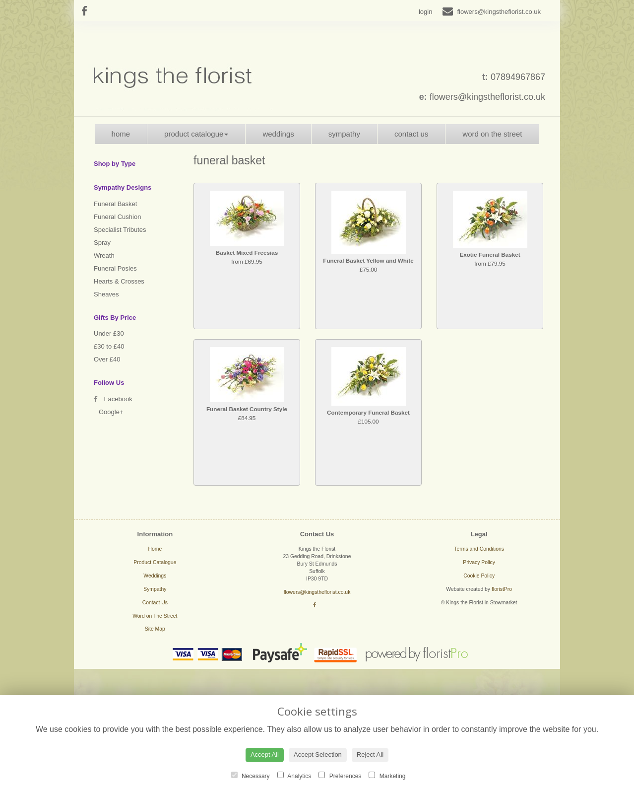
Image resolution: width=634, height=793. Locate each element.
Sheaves (106, 294)
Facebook (113, 399)
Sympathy (344, 134)
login (425, 11)
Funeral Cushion (117, 216)
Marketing (387, 776)
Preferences (339, 776)
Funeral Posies (115, 268)
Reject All (370, 754)
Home (121, 134)
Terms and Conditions (479, 549)
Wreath (104, 255)
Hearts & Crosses (119, 281)
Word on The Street (492, 134)
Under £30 (109, 333)
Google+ (111, 412)
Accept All (265, 754)
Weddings (278, 134)
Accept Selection (318, 754)
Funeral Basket (115, 204)
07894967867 (518, 77)
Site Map (155, 629)
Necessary (250, 776)
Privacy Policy (479, 562)
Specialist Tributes (120, 229)
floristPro (502, 589)
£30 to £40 (109, 346)
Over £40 (107, 359)
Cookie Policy (479, 575)
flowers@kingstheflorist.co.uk (487, 97)
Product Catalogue (196, 134)
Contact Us (411, 134)
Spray (102, 242)
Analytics (294, 776)
